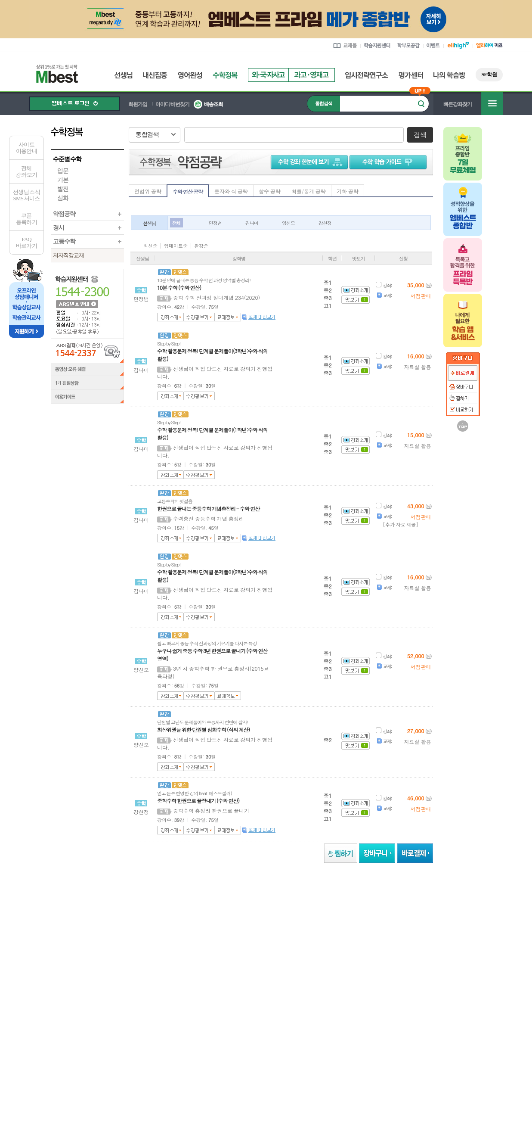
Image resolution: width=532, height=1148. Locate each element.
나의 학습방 (449, 75)
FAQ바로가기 (26, 242)
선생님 (123, 75)
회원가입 (137, 104)
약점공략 (64, 214)
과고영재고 (311, 75)
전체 (176, 223)
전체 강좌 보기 (26, 171)
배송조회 (213, 104)
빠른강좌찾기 (457, 104)
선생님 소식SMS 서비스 (26, 195)
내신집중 (155, 75)
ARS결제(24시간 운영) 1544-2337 (87, 350)
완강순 (201, 246)
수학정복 (225, 75)
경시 (58, 227)
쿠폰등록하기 (26, 218)
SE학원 (489, 74)
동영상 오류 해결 (87, 369)
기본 (62, 180)
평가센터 (411, 75)
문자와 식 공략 (231, 191)
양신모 (288, 223)
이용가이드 (87, 397)
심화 (62, 198)
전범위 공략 (147, 191)
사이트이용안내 (26, 147)
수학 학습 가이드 (389, 161)
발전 (62, 189)
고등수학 (64, 241)
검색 (420, 134)
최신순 (150, 246)
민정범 (215, 223)
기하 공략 (348, 191)
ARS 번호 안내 (76, 303)
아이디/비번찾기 (172, 104)
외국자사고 (268, 75)
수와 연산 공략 (188, 191)
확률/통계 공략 (308, 191)
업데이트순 (176, 246)
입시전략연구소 (366, 75)
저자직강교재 (68, 255)
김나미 (251, 223)
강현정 (325, 223)
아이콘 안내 (410, 245)
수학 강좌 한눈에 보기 (307, 161)
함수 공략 (270, 191)
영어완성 (190, 75)
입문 (62, 171)
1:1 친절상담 (87, 383)
